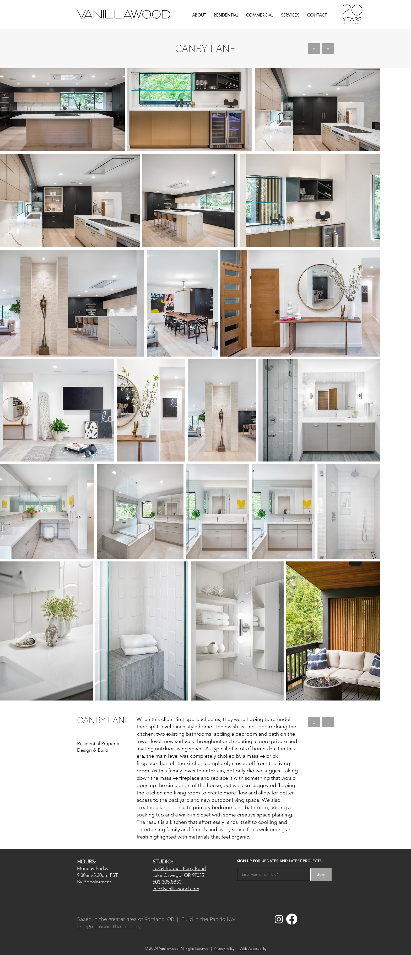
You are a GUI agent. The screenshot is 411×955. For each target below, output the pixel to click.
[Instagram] (278, 919)
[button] (199, 15)
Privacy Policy (224, 948)
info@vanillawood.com (176, 889)
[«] (314, 48)
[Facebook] (291, 919)
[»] (328, 48)
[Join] (321, 874)
